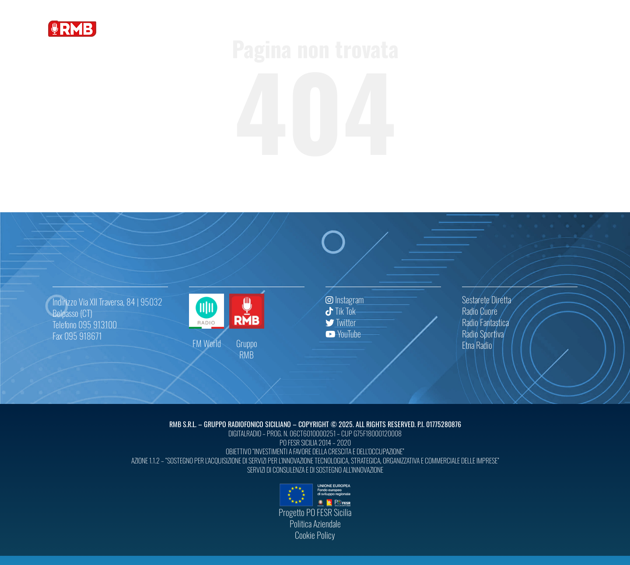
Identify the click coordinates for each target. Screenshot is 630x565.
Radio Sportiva (483, 333)
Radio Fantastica (485, 322)
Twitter (341, 322)
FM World (206, 343)
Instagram (345, 299)
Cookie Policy (315, 534)
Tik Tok (341, 310)
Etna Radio (477, 344)
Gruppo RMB (246, 349)
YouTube (343, 333)
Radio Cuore (479, 310)
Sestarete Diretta (486, 299)
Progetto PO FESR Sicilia (315, 512)
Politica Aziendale (315, 523)
